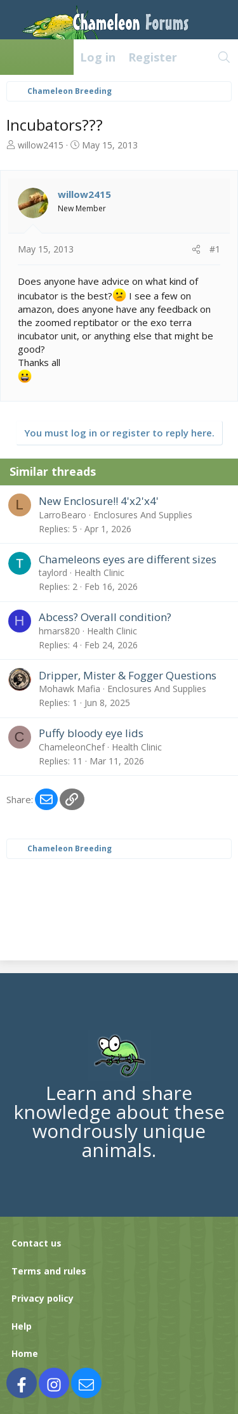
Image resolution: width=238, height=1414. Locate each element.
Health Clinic (99, 572)
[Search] (224, 57)
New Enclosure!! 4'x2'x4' (99, 501)
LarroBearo (62, 515)
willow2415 (40, 145)
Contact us (36, 1243)
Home (24, 1353)
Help (21, 1326)
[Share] (196, 249)
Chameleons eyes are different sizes (127, 559)
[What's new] (197, 57)
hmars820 (59, 631)
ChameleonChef (72, 747)
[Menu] (16, 57)
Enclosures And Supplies (142, 515)
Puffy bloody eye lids (91, 733)
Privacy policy (42, 1298)
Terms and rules (48, 1271)
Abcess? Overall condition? (105, 617)
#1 (214, 249)
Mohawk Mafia (69, 689)
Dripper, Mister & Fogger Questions (127, 675)
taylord (53, 572)
